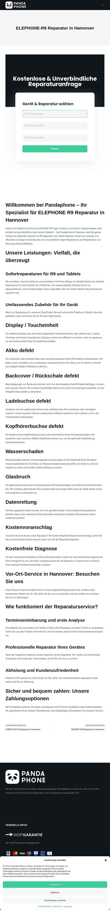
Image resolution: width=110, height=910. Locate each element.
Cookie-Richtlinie (44, 906)
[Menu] (103, 5)
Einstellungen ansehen (55, 900)
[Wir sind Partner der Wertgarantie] (54, 833)
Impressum (67, 906)
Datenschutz (57, 906)
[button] (105, 860)
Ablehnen (54, 892)
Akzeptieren (55, 884)
